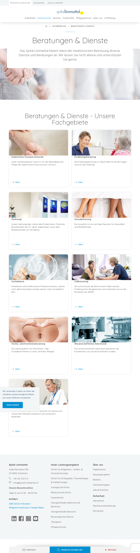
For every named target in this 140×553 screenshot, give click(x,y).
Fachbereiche (44, 18)
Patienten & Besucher (20, 3)
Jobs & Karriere (55, 3)
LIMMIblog (109, 18)
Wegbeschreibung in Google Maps (26, 510)
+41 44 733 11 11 (20, 481)
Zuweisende (38, 3)
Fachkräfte (68, 18)
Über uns (97, 18)
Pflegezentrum (83, 18)
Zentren (57, 18)
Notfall (111, 550)
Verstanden (12, 405)
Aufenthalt (30, 18)
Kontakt (31, 549)
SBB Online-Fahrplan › (20, 506)
